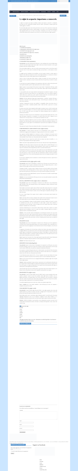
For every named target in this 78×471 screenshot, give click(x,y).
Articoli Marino (24, 11)
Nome (21, 420)
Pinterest (21, 315)
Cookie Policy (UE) (43, 469)
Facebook (21, 307)
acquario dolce (23, 306)
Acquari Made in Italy (34, 11)
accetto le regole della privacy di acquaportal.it (19, 451)
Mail (20, 317)
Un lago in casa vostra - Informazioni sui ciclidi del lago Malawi (35, 319)
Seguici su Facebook (39, 445)
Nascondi (23, 46)
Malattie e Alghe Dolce (29, 15)
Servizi (41, 463)
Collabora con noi (43, 466)
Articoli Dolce (16, 11)
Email (21, 424)
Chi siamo (41, 461)
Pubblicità (41, 464)
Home (20, 15)
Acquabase (43, 11)
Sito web (21, 428)
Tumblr (21, 314)
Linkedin (21, 312)
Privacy (41, 468)
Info (57, 11)
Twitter (21, 309)
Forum (53, 11)
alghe (27, 306)
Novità (48, 11)
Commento (21, 410)
